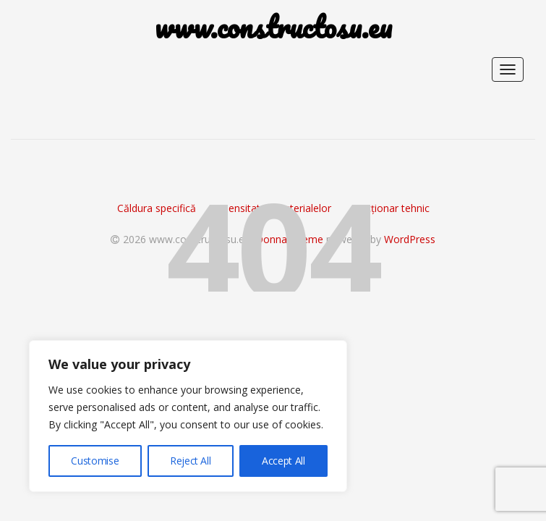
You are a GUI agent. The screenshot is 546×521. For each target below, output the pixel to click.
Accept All (283, 460)
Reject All (190, 460)
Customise (95, 460)
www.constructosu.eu (273, 27)
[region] (188, 416)
